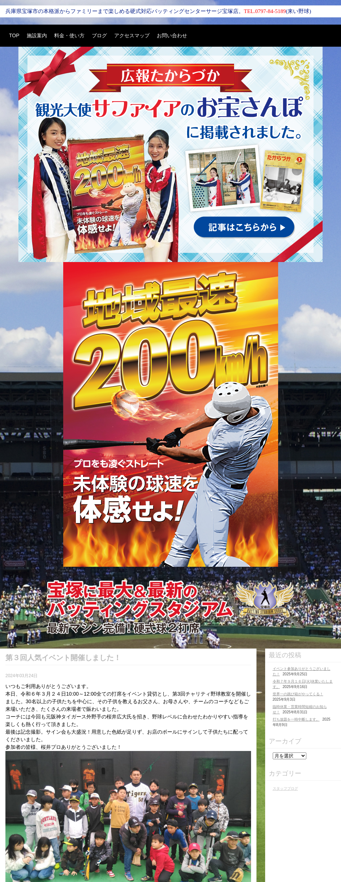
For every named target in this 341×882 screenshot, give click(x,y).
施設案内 (37, 35)
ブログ (99, 35)
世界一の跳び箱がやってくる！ (298, 694)
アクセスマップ (132, 35)
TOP (14, 35)
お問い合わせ (172, 35)
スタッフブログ (285, 788)
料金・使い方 (69, 35)
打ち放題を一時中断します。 (296, 719)
